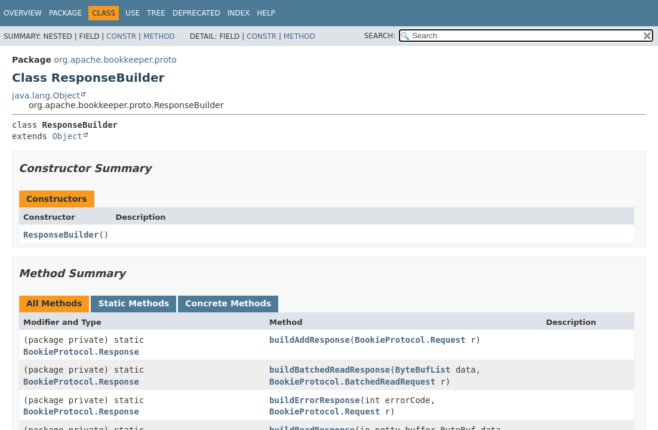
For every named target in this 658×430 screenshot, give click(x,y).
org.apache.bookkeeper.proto (115, 59)
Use (132, 13)
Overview (23, 13)
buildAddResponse (309, 340)
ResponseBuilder (61, 234)
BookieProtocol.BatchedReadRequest (352, 381)
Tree (156, 13)
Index (238, 13)
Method (159, 36)
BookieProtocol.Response (81, 352)
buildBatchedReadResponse (329, 369)
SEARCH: (380, 36)
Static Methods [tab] (133, 303)
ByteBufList (423, 369)
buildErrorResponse (314, 400)
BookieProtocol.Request (410, 340)
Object (67, 136)
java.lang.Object (46, 95)
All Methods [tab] (54, 303)
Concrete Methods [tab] (228, 303)
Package (65, 13)
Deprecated (196, 13)
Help (266, 13)
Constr (121, 36)
